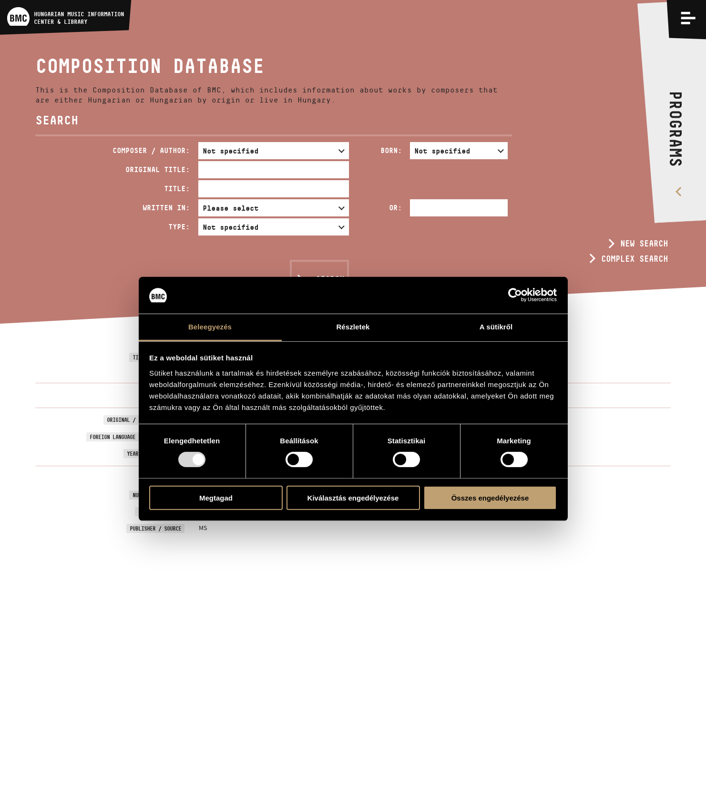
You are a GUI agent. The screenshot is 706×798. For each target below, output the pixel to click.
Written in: (166, 207)
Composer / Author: (151, 150)
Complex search (634, 259)
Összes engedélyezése (490, 497)
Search (330, 279)
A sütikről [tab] (496, 327)
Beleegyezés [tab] (210, 327)
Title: (177, 188)
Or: (395, 207)
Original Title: (157, 169)
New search (644, 243)
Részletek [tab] (352, 327)
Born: (391, 150)
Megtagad (216, 497)
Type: (179, 226)
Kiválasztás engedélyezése (353, 497)
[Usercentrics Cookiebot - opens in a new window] (515, 295)
